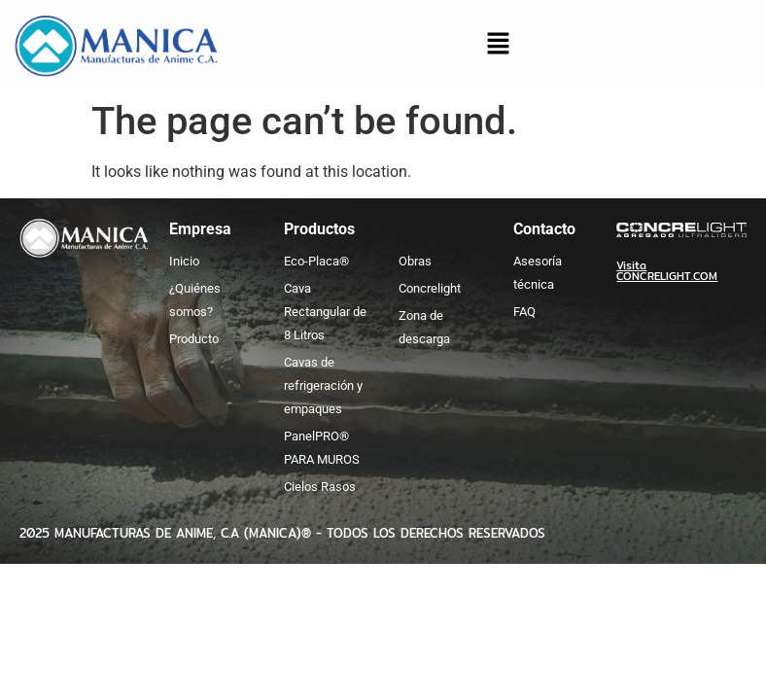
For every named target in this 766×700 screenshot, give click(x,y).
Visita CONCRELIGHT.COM (666, 271)
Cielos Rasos (320, 486)
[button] (497, 45)
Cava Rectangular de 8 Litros (325, 311)
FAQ (524, 311)
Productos (319, 229)
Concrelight (430, 288)
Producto (194, 339)
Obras (415, 261)
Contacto (544, 229)
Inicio (184, 261)
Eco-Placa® (316, 261)
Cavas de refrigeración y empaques (323, 385)
